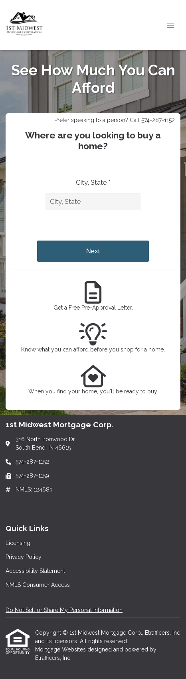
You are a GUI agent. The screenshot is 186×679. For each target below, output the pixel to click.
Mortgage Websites (61, 649)
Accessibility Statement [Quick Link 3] (35, 571)
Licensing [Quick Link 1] (18, 543)
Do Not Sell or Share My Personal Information (64, 610)
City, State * (93, 182)
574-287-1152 (32, 461)
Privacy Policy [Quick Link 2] (24, 557)
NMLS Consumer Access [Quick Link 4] (38, 585)
